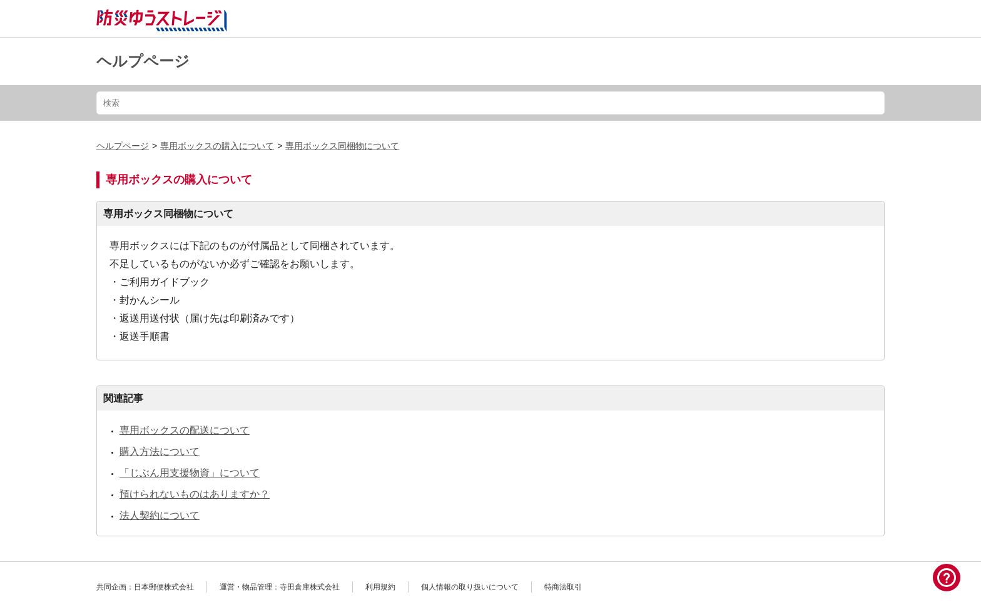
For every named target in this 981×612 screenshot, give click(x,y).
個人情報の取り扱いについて (470, 587)
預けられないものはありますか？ (194, 494)
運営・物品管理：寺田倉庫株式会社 (280, 587)
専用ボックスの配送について (184, 430)
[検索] (490, 103)
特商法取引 (563, 587)
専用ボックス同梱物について (342, 146)
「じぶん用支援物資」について (189, 472)
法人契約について (159, 515)
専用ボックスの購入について (217, 146)
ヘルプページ (143, 61)
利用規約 (380, 587)
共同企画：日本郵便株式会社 (145, 587)
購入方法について (159, 451)
